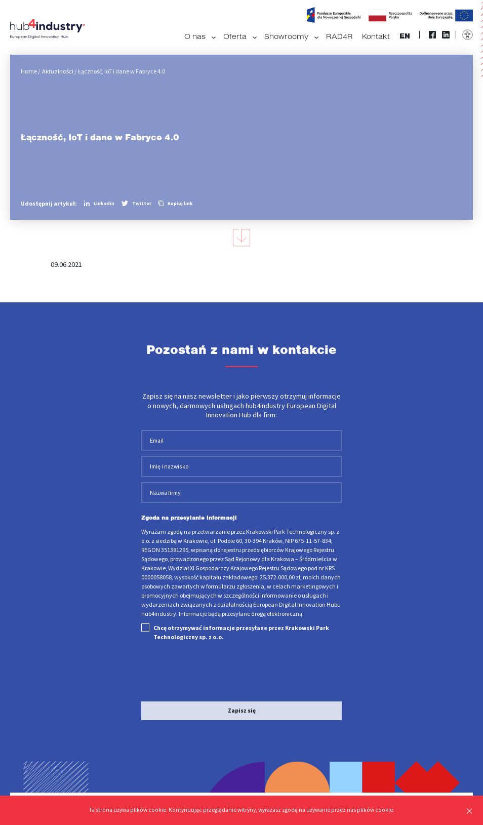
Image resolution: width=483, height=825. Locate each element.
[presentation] (218, 665)
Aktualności (57, 71)
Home (28, 71)
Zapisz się (241, 704)
